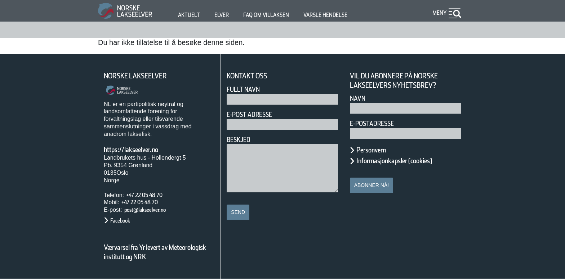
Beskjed (241, 139)
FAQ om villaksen (277, 15)
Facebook (123, 220)
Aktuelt (190, 15)
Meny (438, 12)
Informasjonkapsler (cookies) (408, 160)
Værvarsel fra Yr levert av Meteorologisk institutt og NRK (158, 252)
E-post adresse (254, 114)
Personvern (376, 150)
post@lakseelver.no (152, 209)
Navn (359, 98)
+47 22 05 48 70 (150, 195)
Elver (226, 15)
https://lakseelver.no (140, 149)
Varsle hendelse (347, 15)
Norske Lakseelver (142, 76)
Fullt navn (246, 89)
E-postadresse (376, 123)
